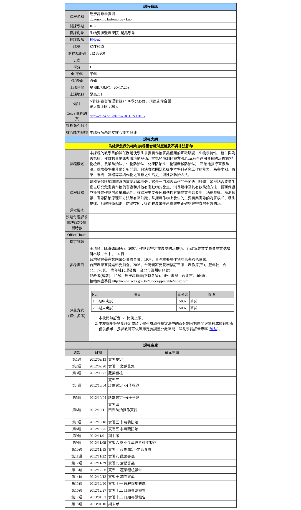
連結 (213, 329)
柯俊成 (95, 40)
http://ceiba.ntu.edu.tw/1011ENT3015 (117, 116)
